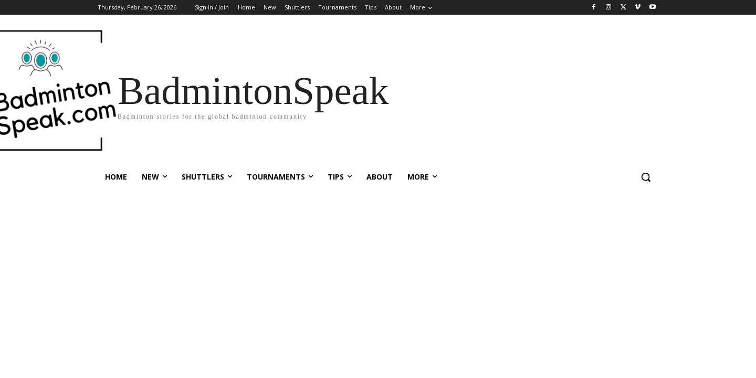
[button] (645, 177)
